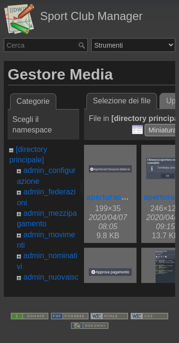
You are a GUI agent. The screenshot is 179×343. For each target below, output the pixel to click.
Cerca (82, 45)
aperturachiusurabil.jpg (128, 197)
